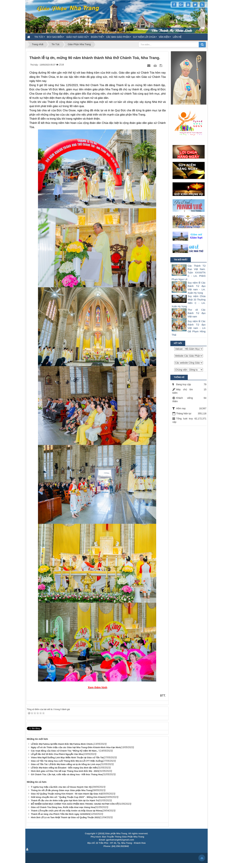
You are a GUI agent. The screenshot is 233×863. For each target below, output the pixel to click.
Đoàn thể (97, 36)
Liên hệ (177, 36)
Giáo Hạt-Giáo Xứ (76, 36)
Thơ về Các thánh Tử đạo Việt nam (196, 313)
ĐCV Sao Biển (55, 36)
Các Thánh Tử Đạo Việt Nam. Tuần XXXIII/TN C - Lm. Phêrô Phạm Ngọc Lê (188, 272)
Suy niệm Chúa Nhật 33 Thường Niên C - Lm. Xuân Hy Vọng (188, 301)
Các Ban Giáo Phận (118, 36)
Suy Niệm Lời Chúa (144, 36)
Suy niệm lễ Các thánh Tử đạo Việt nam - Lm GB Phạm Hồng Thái (188, 328)
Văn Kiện (164, 36)
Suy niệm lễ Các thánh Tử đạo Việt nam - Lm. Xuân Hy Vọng (196, 287)
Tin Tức (38, 36)
